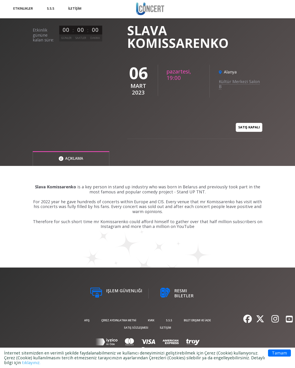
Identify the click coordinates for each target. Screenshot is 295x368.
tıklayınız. (31, 362)
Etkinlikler (23, 8)
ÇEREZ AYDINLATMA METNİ (118, 320)
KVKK (151, 320)
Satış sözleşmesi (136, 328)
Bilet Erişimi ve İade (197, 320)
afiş (87, 320)
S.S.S (50, 8)
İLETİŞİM (74, 8)
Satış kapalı (249, 127)
